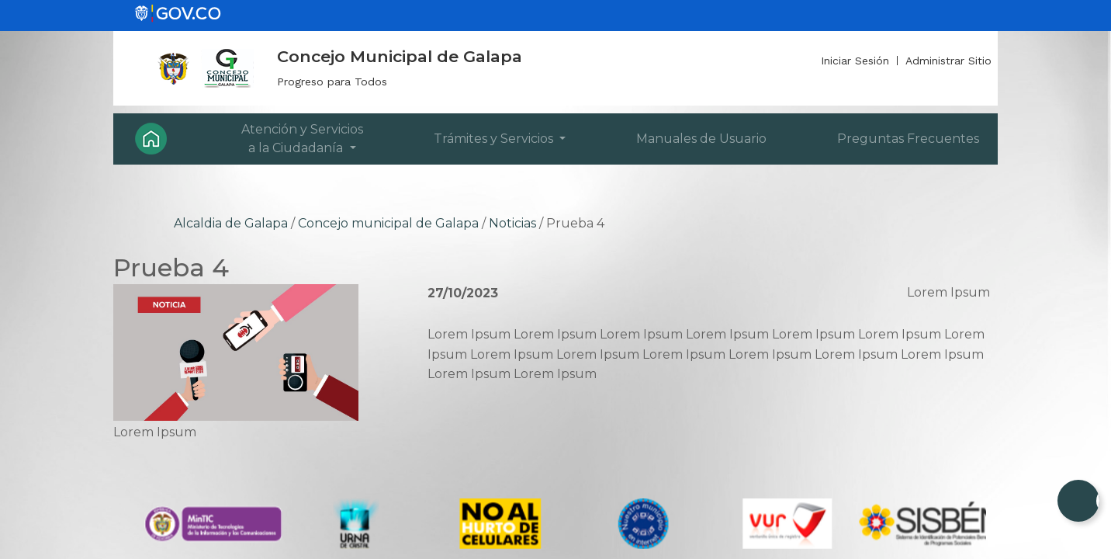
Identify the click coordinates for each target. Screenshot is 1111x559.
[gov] (177, 12)
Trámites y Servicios (495, 138)
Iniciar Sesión (855, 60)
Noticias (512, 223)
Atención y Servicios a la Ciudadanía (302, 138)
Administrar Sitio (948, 60)
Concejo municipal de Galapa (388, 223)
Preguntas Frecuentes (908, 138)
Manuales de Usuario (701, 138)
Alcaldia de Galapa (231, 223)
